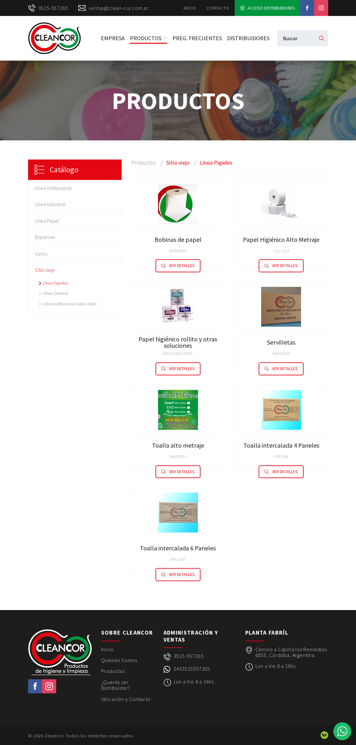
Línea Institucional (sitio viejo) (69, 304)
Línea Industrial (50, 204)
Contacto (218, 8)
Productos (148, 38)
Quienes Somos (119, 660)
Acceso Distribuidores (267, 8)
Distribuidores (248, 38)
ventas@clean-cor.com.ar (113, 8)
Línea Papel (47, 221)
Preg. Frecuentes (197, 38)
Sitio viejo (45, 270)
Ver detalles (178, 266)
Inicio (190, 8)
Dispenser (45, 237)
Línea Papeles (55, 283)
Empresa (113, 38)
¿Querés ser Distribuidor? (115, 685)
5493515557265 (192, 669)
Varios (41, 253)
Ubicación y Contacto (126, 699)
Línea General (55, 293)
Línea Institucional (53, 188)
